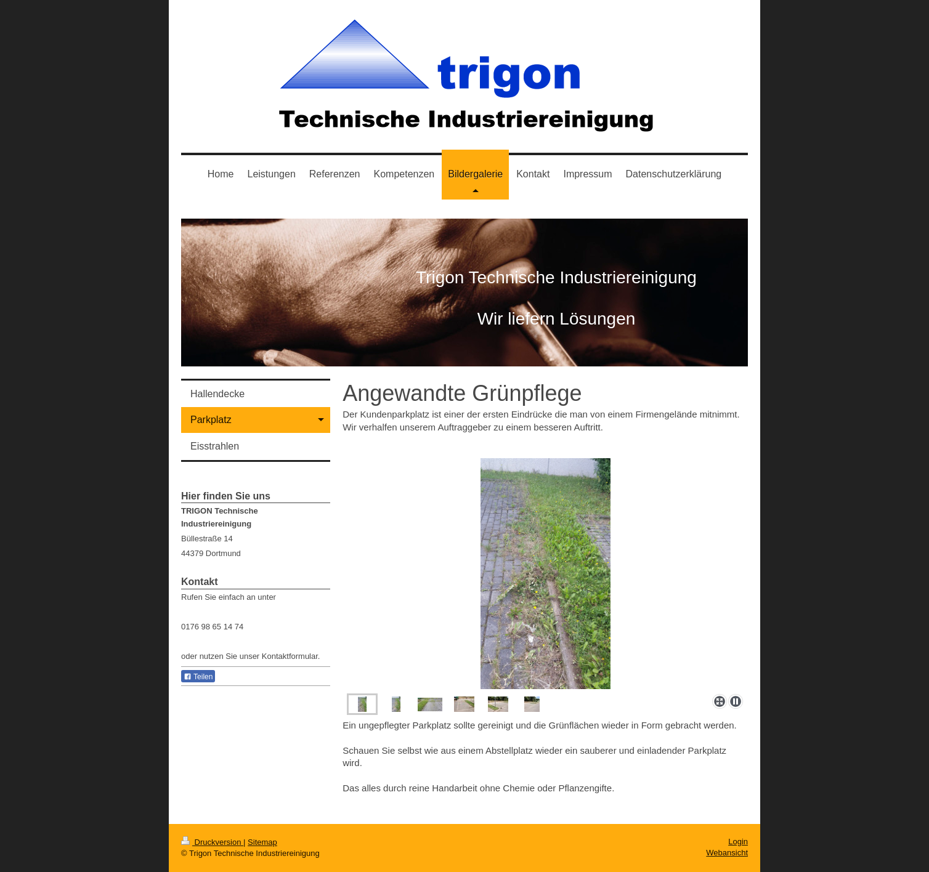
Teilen (198, 676)
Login (738, 841)
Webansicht (727, 852)
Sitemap (262, 842)
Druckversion (212, 842)
